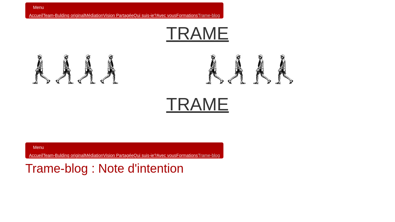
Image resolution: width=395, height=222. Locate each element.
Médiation (94, 15)
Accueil (36, 15)
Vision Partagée (118, 15)
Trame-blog (209, 15)
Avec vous (166, 15)
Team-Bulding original (64, 15)
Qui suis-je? (145, 15)
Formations (187, 15)
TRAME (197, 33)
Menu (38, 7)
